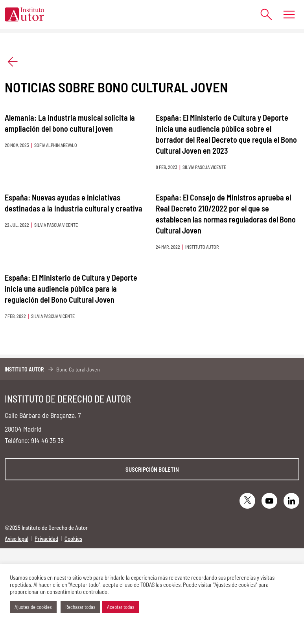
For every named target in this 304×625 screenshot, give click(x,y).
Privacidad (46, 538)
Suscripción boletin (152, 469)
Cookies (73, 538)
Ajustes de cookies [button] (33, 607)
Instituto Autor (24, 369)
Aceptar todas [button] (120, 607)
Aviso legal (16, 538)
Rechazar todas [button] (80, 607)
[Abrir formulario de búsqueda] (262, 14)
